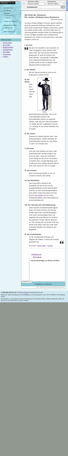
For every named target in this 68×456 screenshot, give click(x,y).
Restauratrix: (52, 1)
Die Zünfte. (6, 45)
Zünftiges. (7, 13)
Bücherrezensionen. (10, 25)
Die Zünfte (38, 195)
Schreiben (37, 257)
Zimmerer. (7, 3)
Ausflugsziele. (8, 28)
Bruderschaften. (8, 47)
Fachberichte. (8, 8)
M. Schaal (25, 292)
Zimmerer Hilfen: (33, 1)
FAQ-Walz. (6, 52)
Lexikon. (5, 56)
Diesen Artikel (41, 246)
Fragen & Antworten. (11, 21)
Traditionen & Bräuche (43, 284)
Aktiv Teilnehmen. (10, 32)
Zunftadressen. (8, 50)
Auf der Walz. (7, 43)
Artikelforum (36, 254)
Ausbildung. (8, 10)
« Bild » (44, 112)
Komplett (50, 246)
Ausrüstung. (7, 54)
